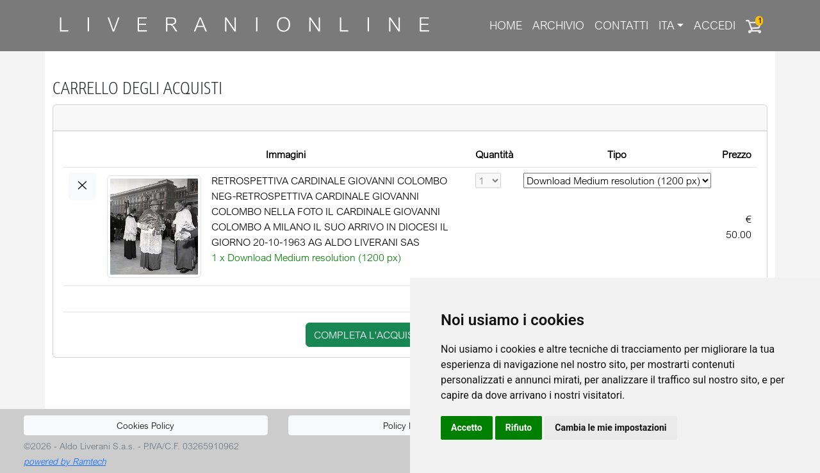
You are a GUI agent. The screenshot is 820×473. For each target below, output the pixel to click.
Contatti (621, 25)
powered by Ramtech (65, 461)
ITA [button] (667, 25)
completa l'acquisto (370, 334)
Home (505, 25)
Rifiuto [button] (518, 427)
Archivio (558, 25)
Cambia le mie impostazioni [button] (610, 427)
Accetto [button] (466, 427)
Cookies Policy (145, 425)
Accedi (714, 25)
